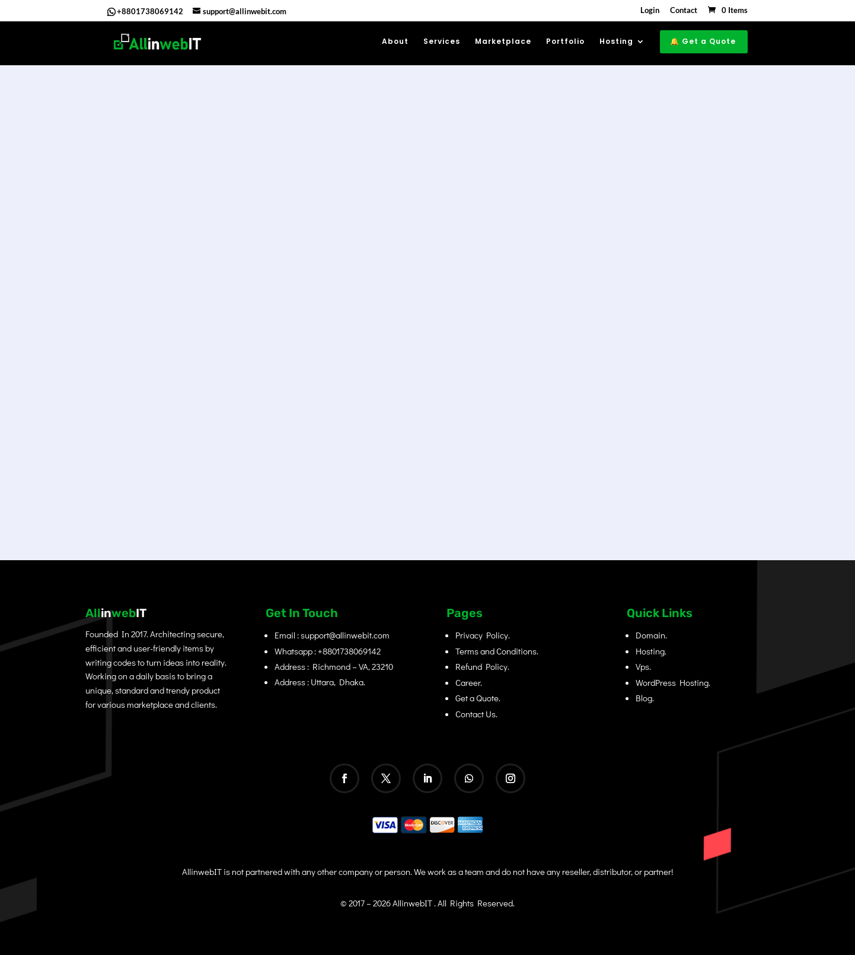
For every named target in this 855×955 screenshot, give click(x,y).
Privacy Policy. (482, 635)
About (395, 41)
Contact (683, 11)
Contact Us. (476, 714)
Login (649, 11)
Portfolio (565, 41)
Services (441, 41)
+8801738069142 (150, 11)
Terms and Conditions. (496, 651)
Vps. (643, 666)
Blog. (645, 698)
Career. (468, 682)
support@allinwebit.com (345, 635)
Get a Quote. (477, 698)
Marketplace (503, 41)
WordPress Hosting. (673, 682)
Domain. (651, 635)
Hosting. (651, 651)
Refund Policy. (482, 666)
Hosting (616, 41)
